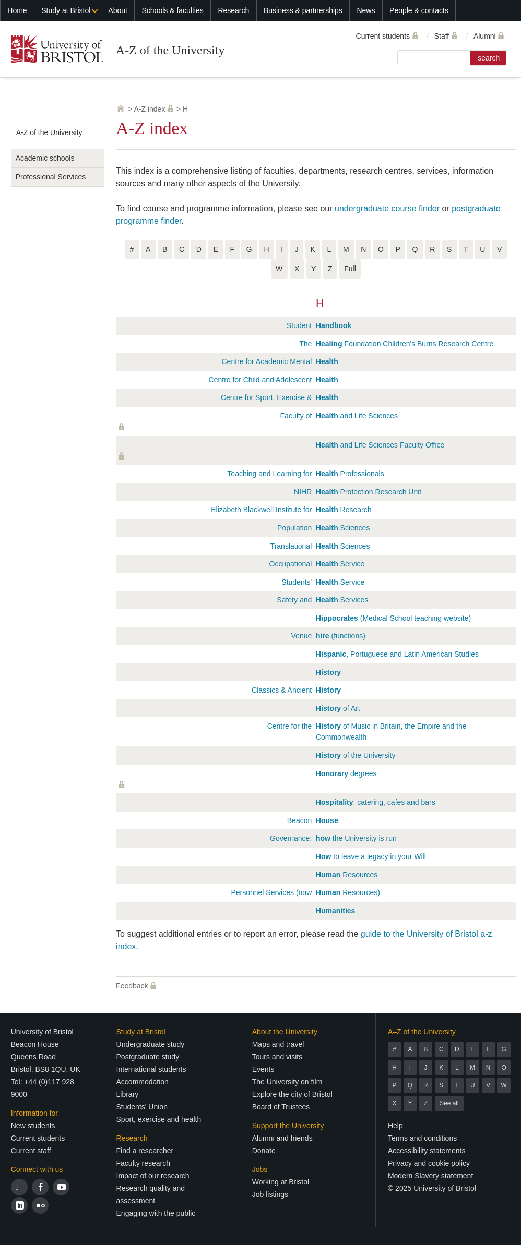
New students (33, 1125)
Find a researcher (145, 1150)
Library (127, 1094)
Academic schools (45, 158)
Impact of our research (153, 1175)
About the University (284, 1032)
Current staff (31, 1150)
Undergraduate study (150, 1044)
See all (449, 1103)
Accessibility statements (427, 1150)
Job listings (270, 1194)
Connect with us (37, 1169)
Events (263, 1069)
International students (151, 1069)
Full (350, 268)
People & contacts (418, 10)
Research (233, 10)
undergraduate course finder (387, 208)
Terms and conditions (422, 1138)
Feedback (132, 986)
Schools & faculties (172, 10)
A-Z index (149, 109)
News (366, 10)
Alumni (484, 36)
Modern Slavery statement (430, 1175)
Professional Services (51, 177)
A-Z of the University (170, 50)
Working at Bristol (280, 1182)
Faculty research (143, 1163)
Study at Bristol (65, 10)
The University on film (287, 1082)
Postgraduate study (148, 1057)
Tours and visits (277, 1057)
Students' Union (142, 1107)
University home (120, 108)
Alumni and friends (282, 1138)
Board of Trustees (281, 1107)
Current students (383, 36)
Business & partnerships (303, 10)
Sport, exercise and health (159, 1119)
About (117, 10)
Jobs (260, 1169)
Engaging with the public (156, 1213)
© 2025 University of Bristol (432, 1188)
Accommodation (142, 1082)
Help (395, 1125)
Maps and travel (278, 1044)
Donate (264, 1150)
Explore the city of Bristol (292, 1094)
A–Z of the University (422, 1032)
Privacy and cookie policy (429, 1163)
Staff (441, 36)
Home (17, 10)
